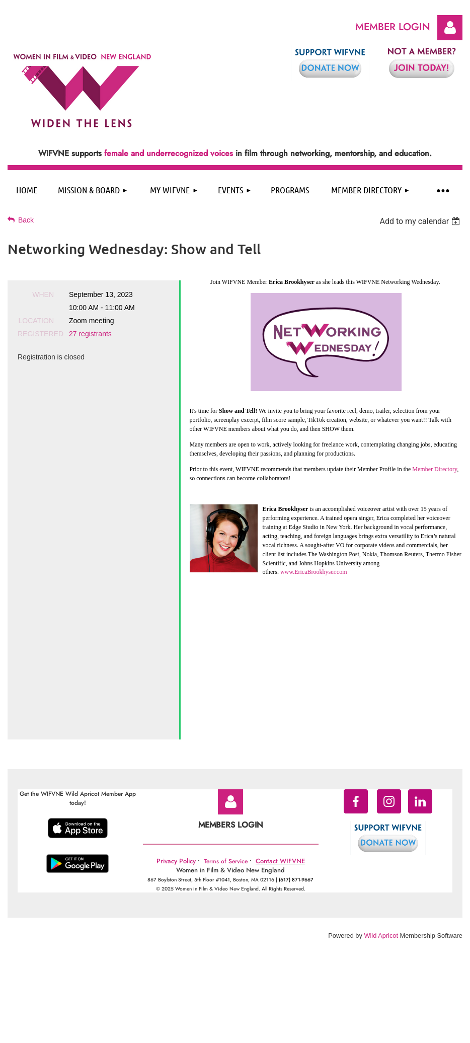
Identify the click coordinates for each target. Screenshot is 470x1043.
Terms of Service (226, 727)
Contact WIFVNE (280, 727)
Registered (36, 334)
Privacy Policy (176, 727)
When (43, 294)
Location (36, 321)
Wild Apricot (381, 802)
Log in (449, 27)
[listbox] (420, 221)
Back (26, 220)
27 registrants (90, 334)
